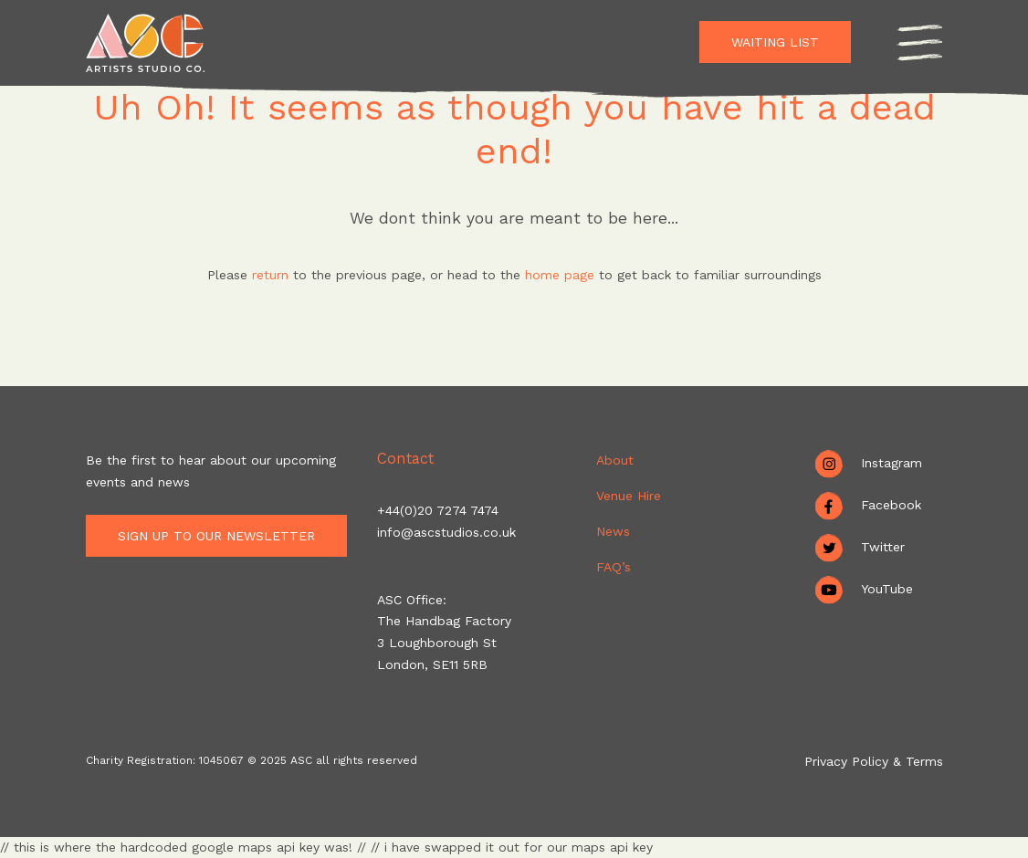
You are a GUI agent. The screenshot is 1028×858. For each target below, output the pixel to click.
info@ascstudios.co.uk (446, 532)
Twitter (883, 546)
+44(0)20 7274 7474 (437, 510)
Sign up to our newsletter (222, 535)
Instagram (891, 462)
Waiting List (775, 42)
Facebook (891, 504)
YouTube (887, 588)
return (270, 274)
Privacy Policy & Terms (873, 761)
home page (562, 274)
